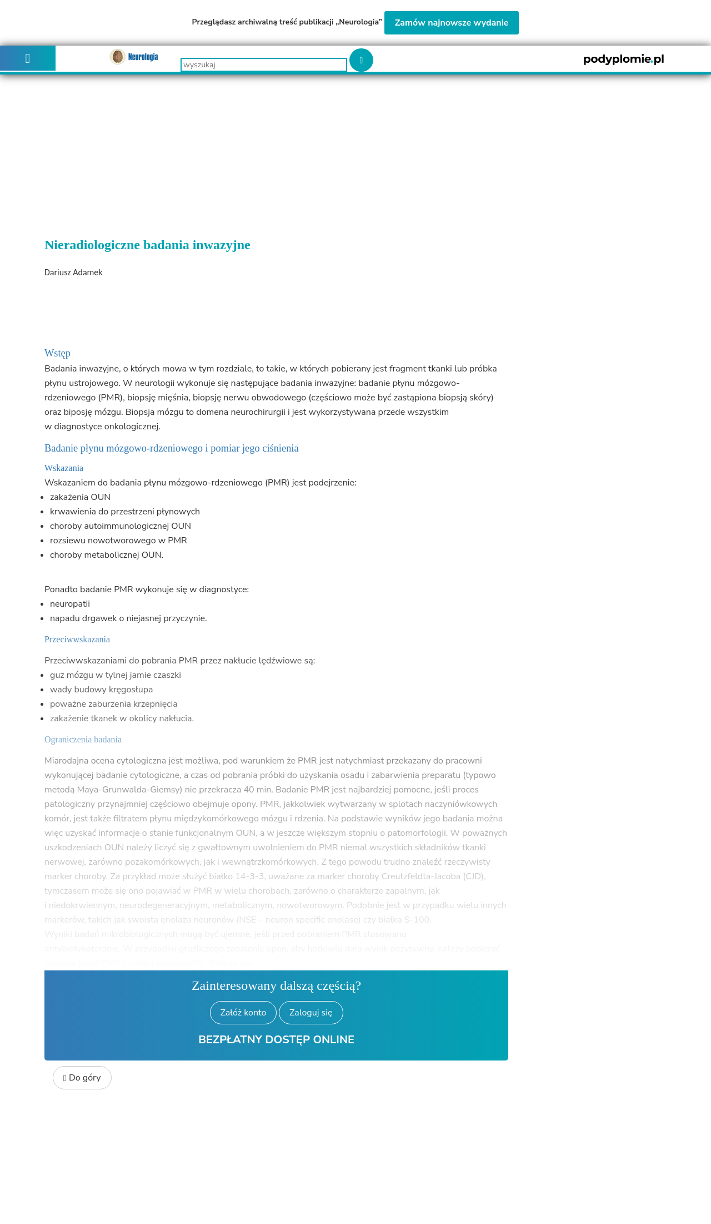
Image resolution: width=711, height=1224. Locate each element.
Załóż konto (244, 1013)
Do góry (82, 1078)
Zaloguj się (310, 1013)
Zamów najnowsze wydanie (452, 23)
